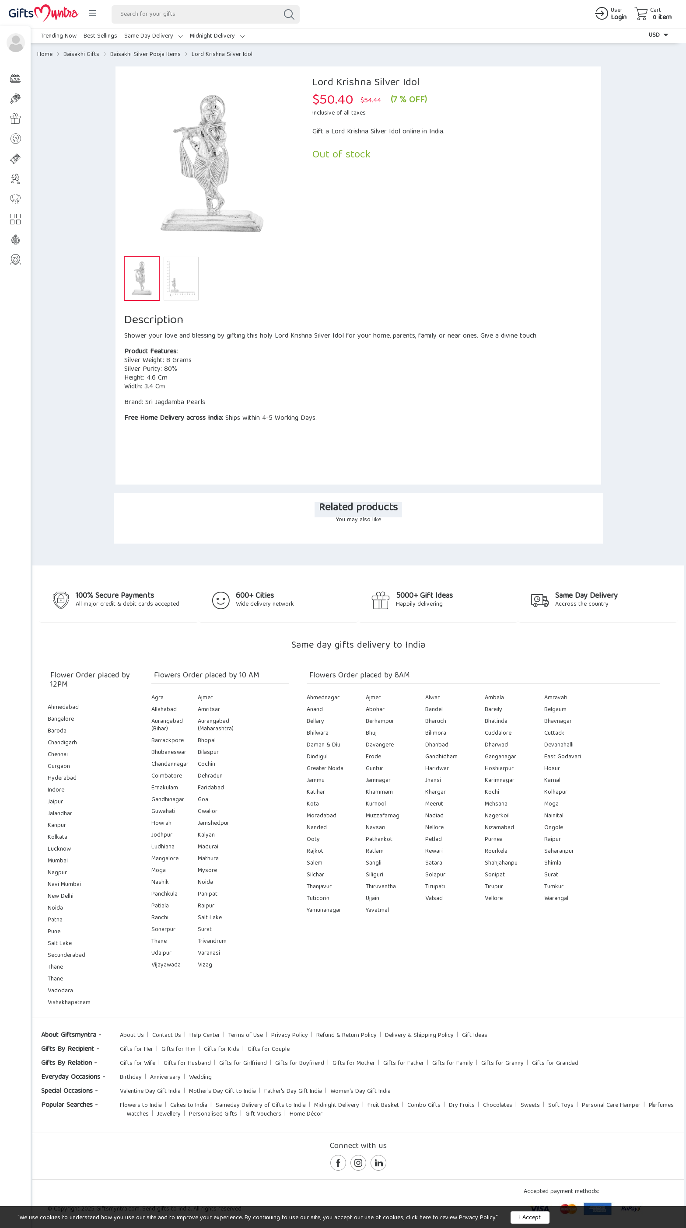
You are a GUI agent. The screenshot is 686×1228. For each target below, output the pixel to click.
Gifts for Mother (353, 1063)
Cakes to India (188, 1105)
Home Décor (306, 1114)
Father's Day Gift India (293, 1091)
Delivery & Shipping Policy (419, 1035)
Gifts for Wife (137, 1063)
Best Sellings (100, 36)
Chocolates (497, 1105)
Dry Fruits (462, 1105)
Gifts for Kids (221, 1049)
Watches (137, 1114)
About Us (132, 1035)
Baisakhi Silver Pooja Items (145, 54)
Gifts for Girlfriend (243, 1063)
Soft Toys (561, 1105)
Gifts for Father (403, 1063)
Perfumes (661, 1105)
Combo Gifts (424, 1105)
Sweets (530, 1105)
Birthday (131, 1077)
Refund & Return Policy (346, 1035)
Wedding (200, 1077)
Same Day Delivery (153, 36)
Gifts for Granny (502, 1063)
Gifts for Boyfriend (299, 1063)
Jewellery (169, 1114)
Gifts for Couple (269, 1049)
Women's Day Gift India (360, 1091)
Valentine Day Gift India (150, 1091)
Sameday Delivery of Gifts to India (261, 1105)
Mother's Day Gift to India (222, 1091)
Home (44, 54)
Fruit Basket (383, 1105)
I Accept (530, 1218)
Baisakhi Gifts (81, 54)
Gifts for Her (136, 1049)
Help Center (204, 1035)
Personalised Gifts (213, 1114)
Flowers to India (141, 1105)
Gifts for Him (178, 1049)
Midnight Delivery (217, 36)
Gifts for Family (452, 1063)
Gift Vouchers (263, 1114)
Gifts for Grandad (555, 1063)
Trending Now (59, 36)
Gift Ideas (474, 1035)
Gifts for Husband (187, 1063)
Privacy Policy (289, 1035)
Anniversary (165, 1077)
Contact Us (166, 1035)
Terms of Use (245, 1035)
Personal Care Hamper (611, 1105)
